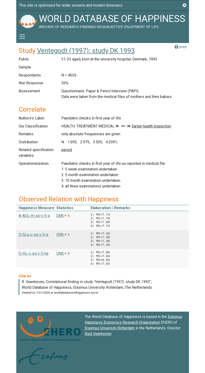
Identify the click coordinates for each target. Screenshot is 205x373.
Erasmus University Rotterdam (110, 328)
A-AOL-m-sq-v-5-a (34, 215)
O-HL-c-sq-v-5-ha (33, 253)
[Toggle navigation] (22, 36)
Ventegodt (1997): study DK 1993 (86, 51)
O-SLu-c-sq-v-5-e (33, 234)
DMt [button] (60, 215)
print (181, 47)
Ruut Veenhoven (98, 333)
